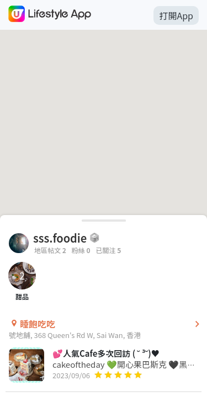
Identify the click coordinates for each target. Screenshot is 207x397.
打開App (176, 15)
